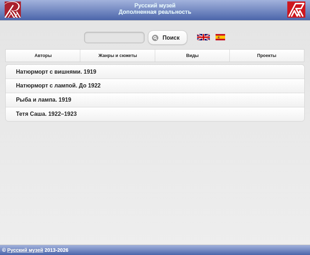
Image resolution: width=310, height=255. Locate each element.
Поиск (167, 37)
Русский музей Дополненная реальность (155, 8)
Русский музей (25, 250)
